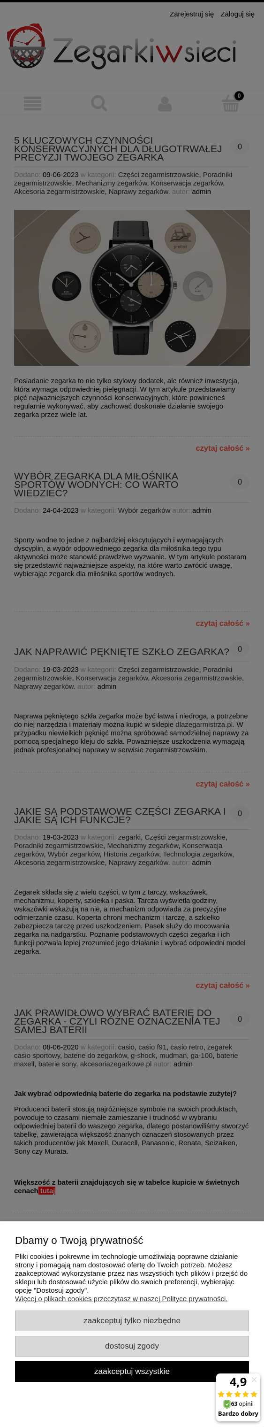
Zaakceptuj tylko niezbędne (132, 1320)
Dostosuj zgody (132, 1345)
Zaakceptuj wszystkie (132, 1371)
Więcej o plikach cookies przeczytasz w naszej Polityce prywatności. (121, 1299)
